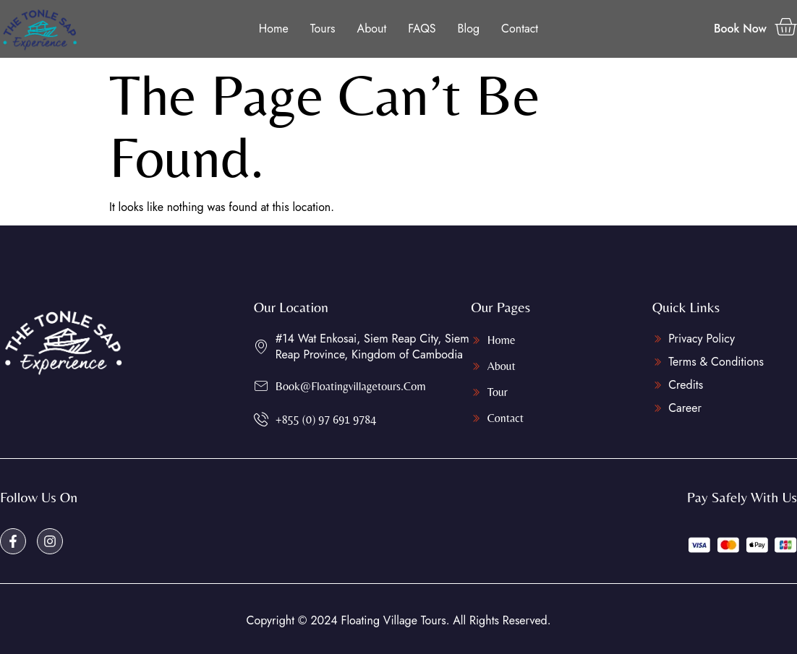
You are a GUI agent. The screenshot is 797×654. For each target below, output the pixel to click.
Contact (519, 28)
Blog (469, 28)
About (372, 28)
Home (274, 28)
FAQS (421, 28)
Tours (323, 28)
